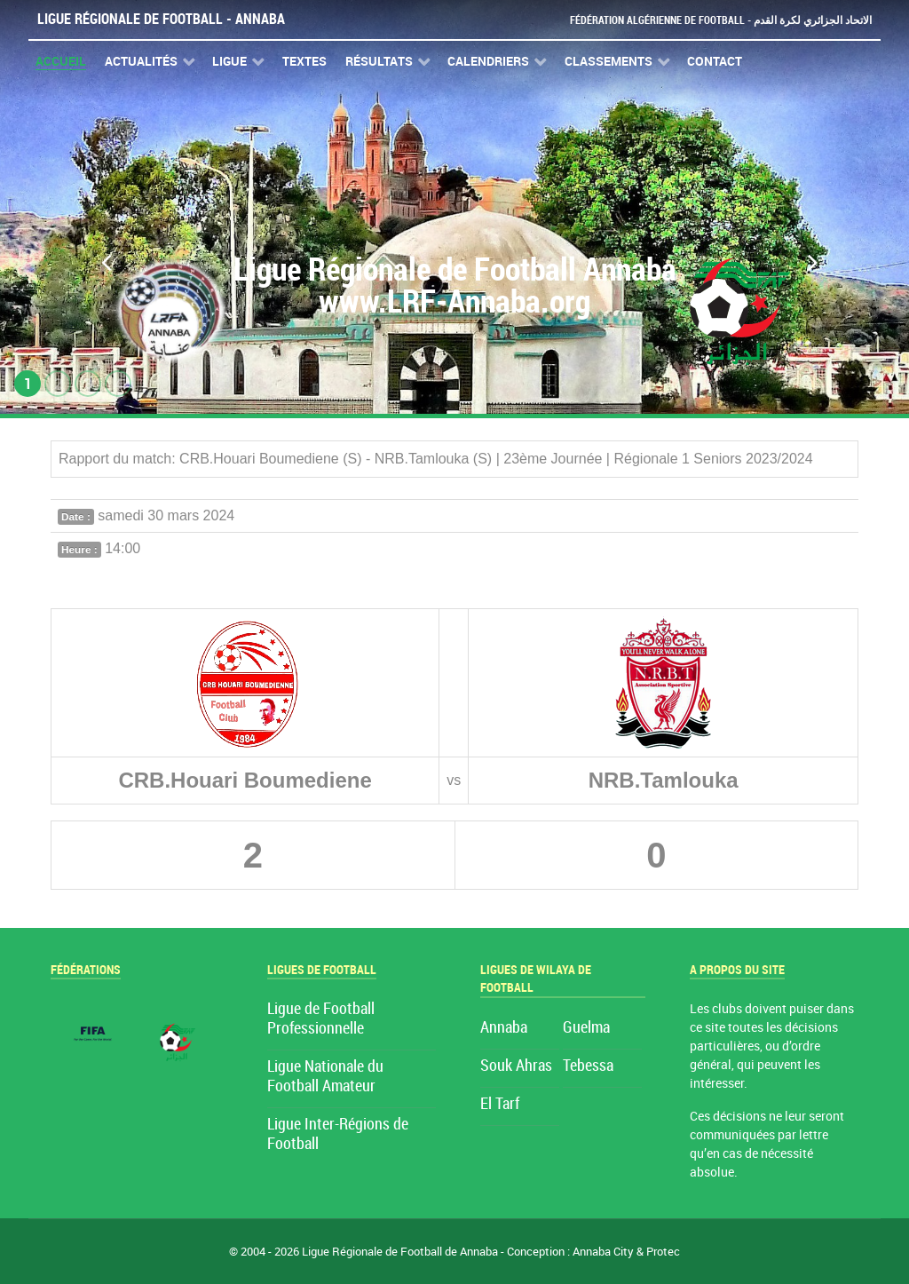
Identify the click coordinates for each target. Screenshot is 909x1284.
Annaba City (603, 1251)
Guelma (586, 1027)
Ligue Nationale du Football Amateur (325, 1077)
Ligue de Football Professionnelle (321, 1019)
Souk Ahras (516, 1066)
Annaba (503, 1027)
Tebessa (588, 1066)
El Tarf (499, 1104)
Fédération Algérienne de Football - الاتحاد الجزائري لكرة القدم (714, 20)
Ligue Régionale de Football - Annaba (161, 19)
